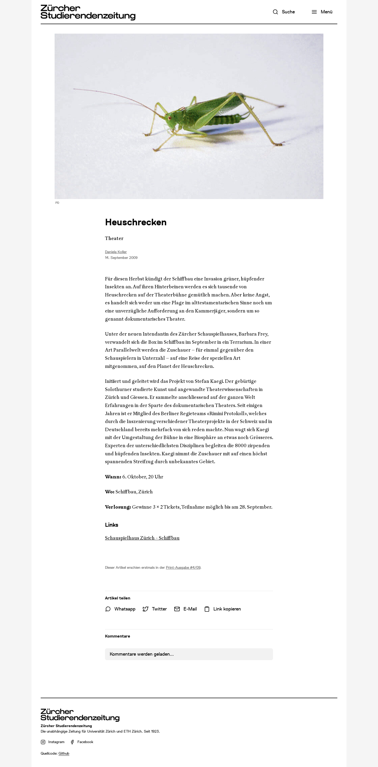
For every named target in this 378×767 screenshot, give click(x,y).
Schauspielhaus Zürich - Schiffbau (142, 538)
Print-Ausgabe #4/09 (183, 567)
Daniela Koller (116, 251)
